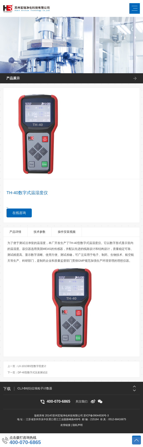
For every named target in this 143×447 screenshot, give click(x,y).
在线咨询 (19, 213)
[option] (78, 388)
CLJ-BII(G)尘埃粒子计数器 (34, 388)
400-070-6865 (25, 442)
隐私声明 (78, 425)
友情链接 (65, 425)
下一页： (28, 372)
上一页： (27, 366)
